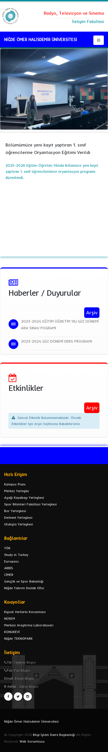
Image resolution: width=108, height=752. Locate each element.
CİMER (8, 575)
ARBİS (8, 568)
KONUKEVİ (12, 632)
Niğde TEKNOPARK (18, 638)
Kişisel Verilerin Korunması (25, 612)
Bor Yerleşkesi (15, 511)
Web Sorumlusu (32, 741)
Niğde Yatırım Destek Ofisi (24, 588)
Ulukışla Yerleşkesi (18, 524)
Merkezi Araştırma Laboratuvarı (28, 625)
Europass (11, 561)
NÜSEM (9, 618)
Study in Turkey (16, 555)
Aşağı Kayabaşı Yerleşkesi (24, 497)
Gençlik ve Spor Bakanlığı (23, 581)
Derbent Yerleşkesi (18, 517)
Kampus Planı (14, 484)
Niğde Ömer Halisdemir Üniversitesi (31, 721)
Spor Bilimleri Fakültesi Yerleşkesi (30, 504)
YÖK (7, 548)
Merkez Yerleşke (16, 491)
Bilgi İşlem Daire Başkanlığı (54, 735)
